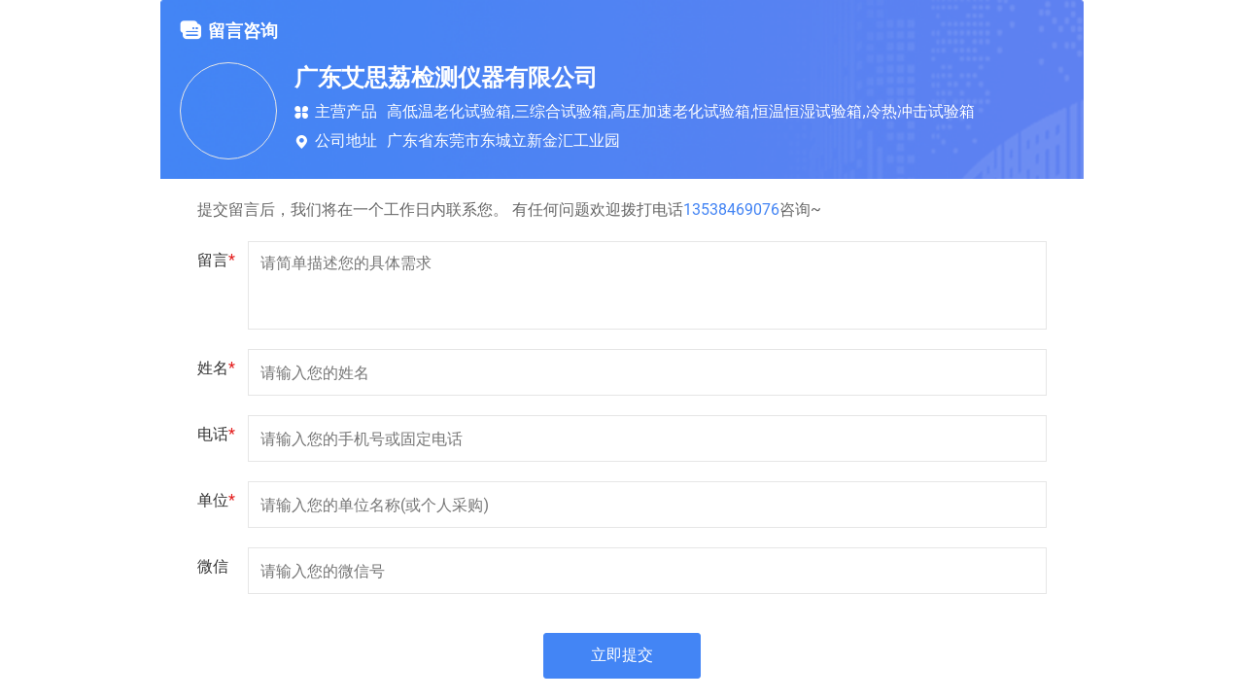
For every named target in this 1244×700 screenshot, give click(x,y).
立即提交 (622, 656)
